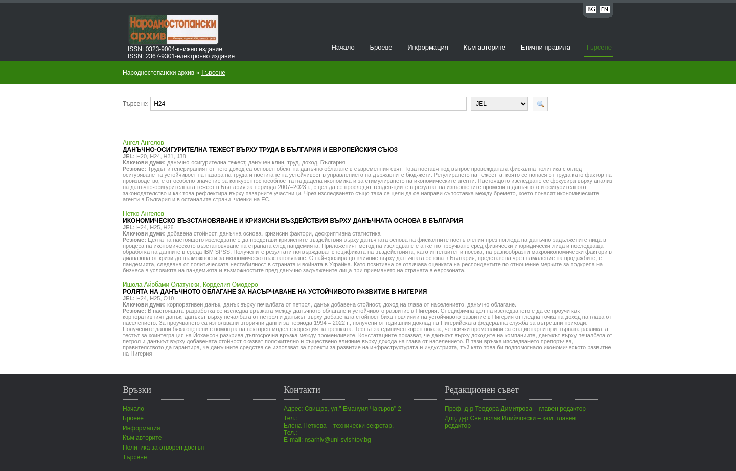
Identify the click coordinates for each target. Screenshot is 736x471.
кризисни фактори (287, 233)
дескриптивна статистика (348, 233)
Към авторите (484, 47)
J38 (181, 156)
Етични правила (545, 47)
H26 (169, 227)
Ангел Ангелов (260, 146)
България (333, 162)
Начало (342, 47)
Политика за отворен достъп (163, 447)
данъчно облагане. (491, 304)
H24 (155, 156)
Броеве (381, 47)
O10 (169, 298)
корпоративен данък (193, 304)
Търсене (599, 47)
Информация (427, 47)
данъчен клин (266, 162)
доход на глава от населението (423, 304)
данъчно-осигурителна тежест (206, 162)
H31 (169, 156)
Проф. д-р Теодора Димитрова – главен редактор (515, 408)
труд (293, 162)
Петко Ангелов (293, 217)
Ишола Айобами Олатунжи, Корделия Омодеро (275, 288)
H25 (155, 227)
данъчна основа (240, 233)
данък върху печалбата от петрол (267, 304)
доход (309, 162)
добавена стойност (191, 233)
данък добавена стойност (347, 304)
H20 (141, 156)
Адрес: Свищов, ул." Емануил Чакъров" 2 (342, 408)
